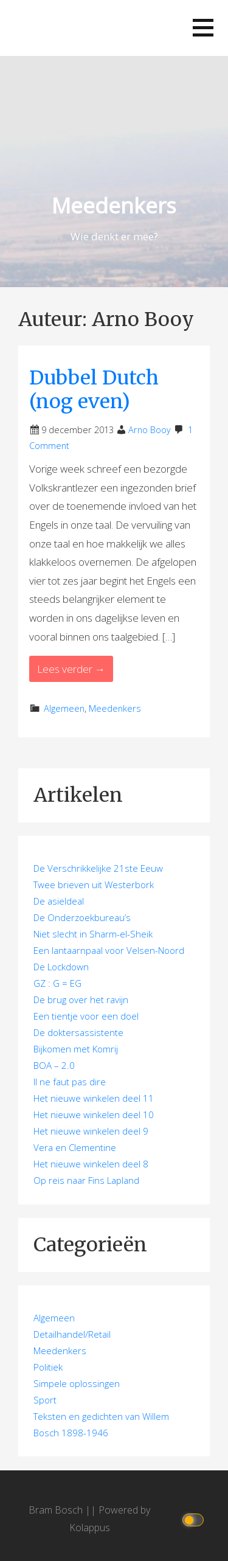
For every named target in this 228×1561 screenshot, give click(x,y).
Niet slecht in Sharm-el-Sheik (93, 934)
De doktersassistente (78, 1032)
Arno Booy (149, 430)
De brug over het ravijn (80, 999)
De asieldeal (58, 901)
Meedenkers (114, 205)
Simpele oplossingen (76, 1383)
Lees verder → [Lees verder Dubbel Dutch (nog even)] (71, 669)
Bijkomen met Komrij (75, 1049)
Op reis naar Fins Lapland (86, 1180)
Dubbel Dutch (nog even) (94, 389)
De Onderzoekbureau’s (82, 917)
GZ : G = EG (57, 983)
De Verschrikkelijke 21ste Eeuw (98, 868)
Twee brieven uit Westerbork (93, 884)
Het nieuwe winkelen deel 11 (93, 1098)
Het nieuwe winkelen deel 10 (93, 1114)
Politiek (48, 1367)
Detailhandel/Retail (72, 1334)
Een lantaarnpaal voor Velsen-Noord (108, 950)
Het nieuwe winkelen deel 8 (90, 1164)
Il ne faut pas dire (69, 1082)
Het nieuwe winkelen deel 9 (90, 1131)
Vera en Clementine (74, 1147)
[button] (203, 28)
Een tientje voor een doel (86, 1016)
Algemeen (64, 708)
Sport (45, 1400)
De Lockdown (61, 967)
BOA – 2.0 (54, 1065)
